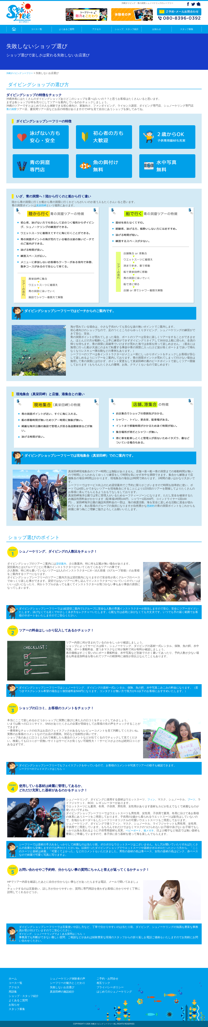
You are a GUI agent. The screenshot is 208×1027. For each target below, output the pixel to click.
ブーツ (191, 799)
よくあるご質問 (66, 29)
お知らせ (156, 29)
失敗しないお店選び (62, 987)
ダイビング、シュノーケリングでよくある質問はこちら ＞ (52, 933)
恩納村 (150, 505)
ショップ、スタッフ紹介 (127, 29)
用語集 (13, 991)
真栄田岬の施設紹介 (62, 991)
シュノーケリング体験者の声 (67, 978)
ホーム (13, 978)
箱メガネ (149, 830)
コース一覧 (36, 29)
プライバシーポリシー (110, 987)
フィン (151, 799)
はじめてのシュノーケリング (114, 991)
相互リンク (103, 982)
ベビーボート (133, 830)
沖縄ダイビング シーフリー (19, 73)
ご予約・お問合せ (107, 978)
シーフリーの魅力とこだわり (67, 982)
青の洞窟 (11, 109)
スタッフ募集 (186, 29)
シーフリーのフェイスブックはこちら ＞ (42, 768)
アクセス (96, 29)
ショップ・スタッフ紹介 (24, 995)
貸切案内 (61, 563)
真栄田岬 (41, 205)
